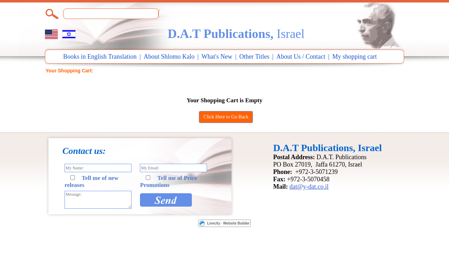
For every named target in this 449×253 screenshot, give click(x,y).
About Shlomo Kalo (169, 56)
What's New (217, 56)
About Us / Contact (301, 56)
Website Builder (236, 223)
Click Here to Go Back (225, 116)
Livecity (213, 223)
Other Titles (254, 56)
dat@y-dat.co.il (309, 186)
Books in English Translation (100, 56)
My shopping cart (354, 56)
